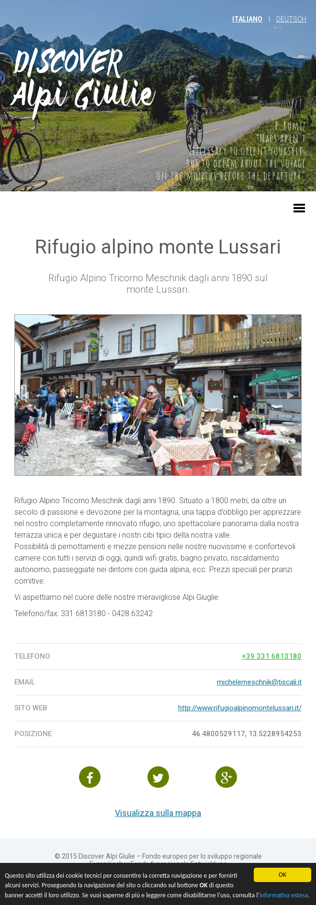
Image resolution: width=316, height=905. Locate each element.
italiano (247, 19)
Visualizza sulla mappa (158, 813)
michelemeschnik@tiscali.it (259, 682)
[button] (299, 213)
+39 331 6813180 (272, 656)
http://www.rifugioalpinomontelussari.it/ (240, 708)
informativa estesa (284, 897)
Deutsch (291, 19)
